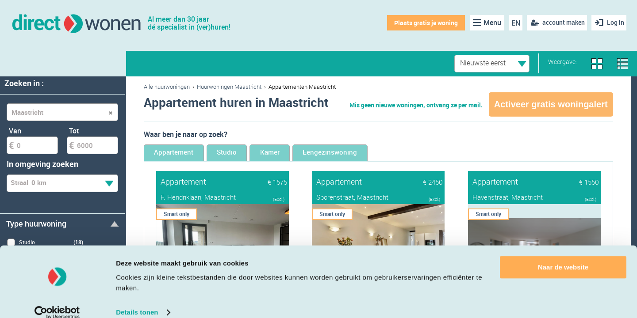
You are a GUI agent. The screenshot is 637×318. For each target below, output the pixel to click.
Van (15, 131)
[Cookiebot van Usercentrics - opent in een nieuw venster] (57, 300)
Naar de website (563, 255)
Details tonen (137, 300)
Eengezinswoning (383, 153)
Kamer (307, 153)
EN (512, 23)
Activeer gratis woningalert (551, 104)
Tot (74, 131)
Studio (250, 153)
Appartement (182, 153)
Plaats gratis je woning (423, 23)
